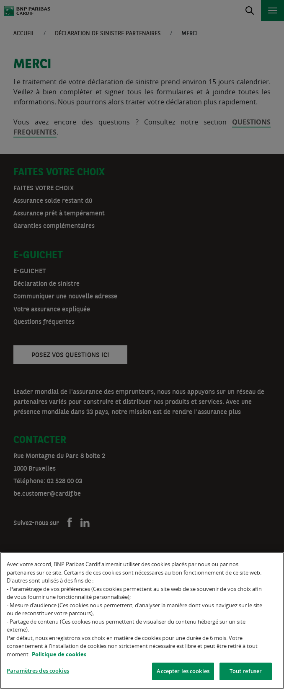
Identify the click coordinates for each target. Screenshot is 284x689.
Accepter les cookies (183, 671)
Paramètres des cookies (38, 670)
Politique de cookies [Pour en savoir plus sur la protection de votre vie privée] (59, 654)
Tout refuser (246, 671)
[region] (142, 620)
